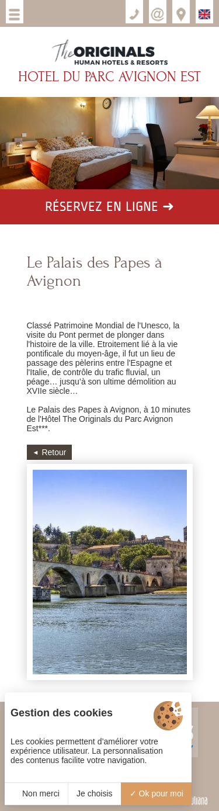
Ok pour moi (156, 793)
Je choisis (94, 793)
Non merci (36, 793)
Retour (53, 452)
